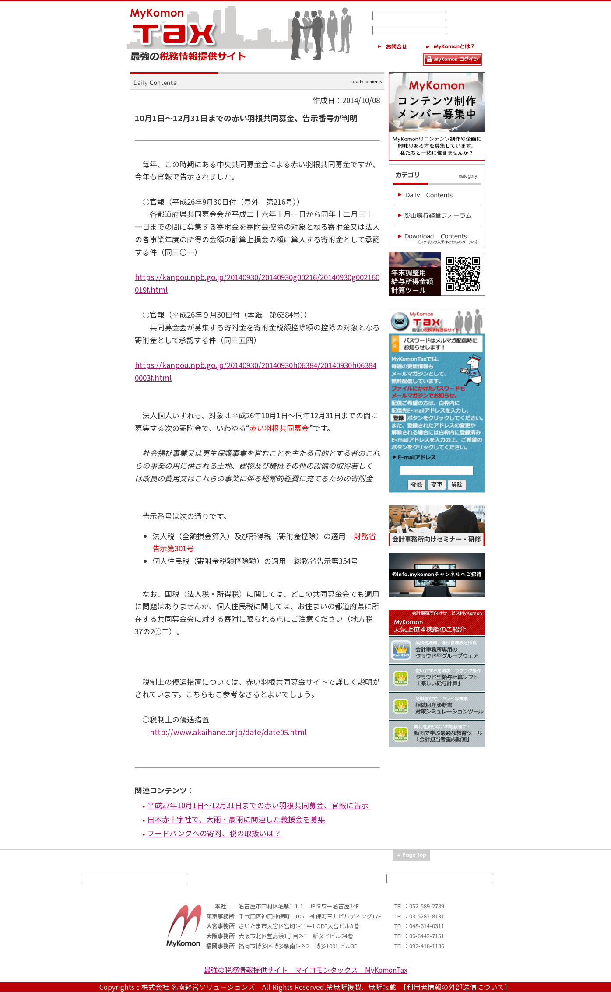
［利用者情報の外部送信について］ (457, 987)
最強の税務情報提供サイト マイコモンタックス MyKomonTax (305, 970)
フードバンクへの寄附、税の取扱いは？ (214, 832)
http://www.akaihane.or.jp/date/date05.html (228, 731)
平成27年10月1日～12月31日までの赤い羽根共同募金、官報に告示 (258, 804)
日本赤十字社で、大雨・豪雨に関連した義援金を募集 (236, 818)
